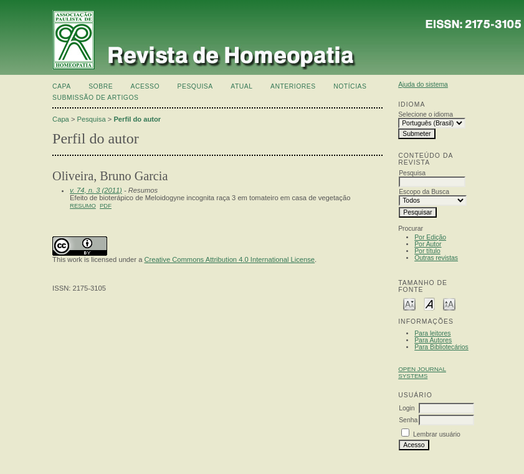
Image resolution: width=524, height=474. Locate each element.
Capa (61, 86)
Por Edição (430, 237)
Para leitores (432, 333)
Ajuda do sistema (423, 84)
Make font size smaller (409, 303)
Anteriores (293, 86)
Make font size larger (449, 303)
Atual (241, 86)
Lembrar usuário (436, 434)
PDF (106, 205)
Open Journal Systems (422, 372)
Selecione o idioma (425, 114)
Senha (408, 420)
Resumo (83, 205)
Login (406, 408)
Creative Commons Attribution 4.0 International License (229, 259)
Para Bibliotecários (441, 347)
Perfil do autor (137, 119)
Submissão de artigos (95, 97)
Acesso (145, 86)
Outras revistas (436, 257)
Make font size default (429, 303)
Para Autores (433, 340)
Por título (427, 251)
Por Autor (427, 244)
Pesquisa (194, 86)
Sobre (100, 86)
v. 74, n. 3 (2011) (96, 190)
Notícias (349, 86)
